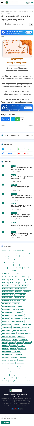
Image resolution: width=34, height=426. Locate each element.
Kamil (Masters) (6, 330)
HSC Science (5, 318)
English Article (16, 277)
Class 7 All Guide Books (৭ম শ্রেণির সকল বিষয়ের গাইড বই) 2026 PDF (21, 168)
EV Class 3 (24, 277)
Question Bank (20, 363)
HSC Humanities (19, 315)
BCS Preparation (26, 259)
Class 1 (20, 262)
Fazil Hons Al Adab (20, 294)
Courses (4, 271)
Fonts (23, 300)
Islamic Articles (26, 318)
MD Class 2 (20, 342)
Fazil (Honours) (16, 286)
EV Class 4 (5, 280)
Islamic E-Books (6, 324)
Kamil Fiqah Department (8, 333)
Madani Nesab (23, 339)
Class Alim (19, 268)
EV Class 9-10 (13, 283)
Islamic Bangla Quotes (17, 321)
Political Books (12, 360)
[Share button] (22, 119)
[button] (32, 2)
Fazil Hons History (19, 297)
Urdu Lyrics (13, 381)
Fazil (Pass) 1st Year (7, 288)
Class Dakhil (27, 268)
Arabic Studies (6, 259)
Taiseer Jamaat (22, 378)
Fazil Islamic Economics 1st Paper (11, 300)
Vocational (27, 381)
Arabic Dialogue (27, 253)
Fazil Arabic (18, 291)
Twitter (13, 119)
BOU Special (13, 262)
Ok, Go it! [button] (6, 422)
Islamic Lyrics (9, 11)
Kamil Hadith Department (24, 333)
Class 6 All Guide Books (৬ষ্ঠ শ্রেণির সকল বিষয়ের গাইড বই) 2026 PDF (21, 206)
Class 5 (16, 265)
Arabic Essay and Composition (10, 256)
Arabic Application (15, 253)
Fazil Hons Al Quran (7, 297)
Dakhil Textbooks (21, 274)
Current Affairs (13, 271)
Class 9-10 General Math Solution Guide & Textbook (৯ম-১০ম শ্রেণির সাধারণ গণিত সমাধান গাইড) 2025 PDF (21, 188)
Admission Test (6, 250)
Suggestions (5, 378)
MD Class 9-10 (22, 348)
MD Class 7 (5, 348)
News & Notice (18, 354)
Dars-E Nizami (6, 277)
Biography (5, 262)
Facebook (6, 119)
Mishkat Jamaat (6, 351)
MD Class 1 (12, 342)
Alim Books (5, 253)
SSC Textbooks (25, 375)
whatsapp (26, 149)
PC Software (23, 357)
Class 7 (28, 265)
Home (2, 11)
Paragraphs (14, 357)
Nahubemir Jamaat (7, 354)
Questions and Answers (8, 366)
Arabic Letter (23, 256)
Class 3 (4, 265)
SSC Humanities (19, 372)
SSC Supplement (15, 375)
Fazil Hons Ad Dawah (7, 294)
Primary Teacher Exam (8, 363)
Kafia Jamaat (16, 327)
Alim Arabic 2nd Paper (18, 250)
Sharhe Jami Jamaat (7, 369)
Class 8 (4, 268)
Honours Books (6, 309)
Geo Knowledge (6, 303)
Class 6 (22, 265)
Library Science (6, 339)
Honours (20, 306)
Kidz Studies (21, 336)
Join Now (28, 32)
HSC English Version (7, 315)
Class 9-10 (11, 268)
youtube (26, 153)
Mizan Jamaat (16, 351)
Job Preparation (6, 327)
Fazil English (27, 291)
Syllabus (13, 378)
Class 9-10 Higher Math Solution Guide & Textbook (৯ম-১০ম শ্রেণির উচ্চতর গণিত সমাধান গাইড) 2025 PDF (21, 197)
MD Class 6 (21, 345)
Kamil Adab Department (19, 330)
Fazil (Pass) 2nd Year (20, 288)
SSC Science (5, 375)
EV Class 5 (12, 280)
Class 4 (10, 265)
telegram (10, 149)
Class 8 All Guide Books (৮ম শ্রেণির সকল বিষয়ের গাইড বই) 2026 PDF (22, 177)
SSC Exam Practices (7, 372)
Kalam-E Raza (25, 327)
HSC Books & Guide (7, 312)
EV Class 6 (20, 280)
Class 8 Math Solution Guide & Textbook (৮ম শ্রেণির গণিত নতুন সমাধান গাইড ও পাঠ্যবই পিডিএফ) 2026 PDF (21, 225)
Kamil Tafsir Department (8, 336)
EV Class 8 (5, 283)
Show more (29, 135)
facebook (10, 153)
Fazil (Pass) (25, 286)
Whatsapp (17, 119)
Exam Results (22, 283)
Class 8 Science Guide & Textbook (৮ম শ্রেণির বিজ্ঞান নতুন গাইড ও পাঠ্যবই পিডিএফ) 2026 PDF (21, 235)
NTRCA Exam (5, 357)
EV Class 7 (28, 280)
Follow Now (28, 107)
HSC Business (18, 312)
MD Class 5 (13, 345)
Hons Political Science (18, 309)
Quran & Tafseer (21, 366)
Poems (4, 360)
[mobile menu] (2, 2)
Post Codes (21, 360)
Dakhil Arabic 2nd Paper (8, 274)
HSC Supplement (15, 318)
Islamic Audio (5, 321)
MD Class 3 (28, 342)
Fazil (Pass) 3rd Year (7, 291)
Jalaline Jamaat (27, 324)
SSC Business (18, 369)
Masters (4, 342)
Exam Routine (5, 286)
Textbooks (5, 381)
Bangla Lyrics (15, 259)
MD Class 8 (13, 348)
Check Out (11, 419)
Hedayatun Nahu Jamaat (8, 306)
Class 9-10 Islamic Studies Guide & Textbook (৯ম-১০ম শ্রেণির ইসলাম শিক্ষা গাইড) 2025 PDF (21, 216)
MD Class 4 (5, 345)
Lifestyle (15, 339)
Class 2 (26, 262)
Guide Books (16, 303)
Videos (20, 381)
